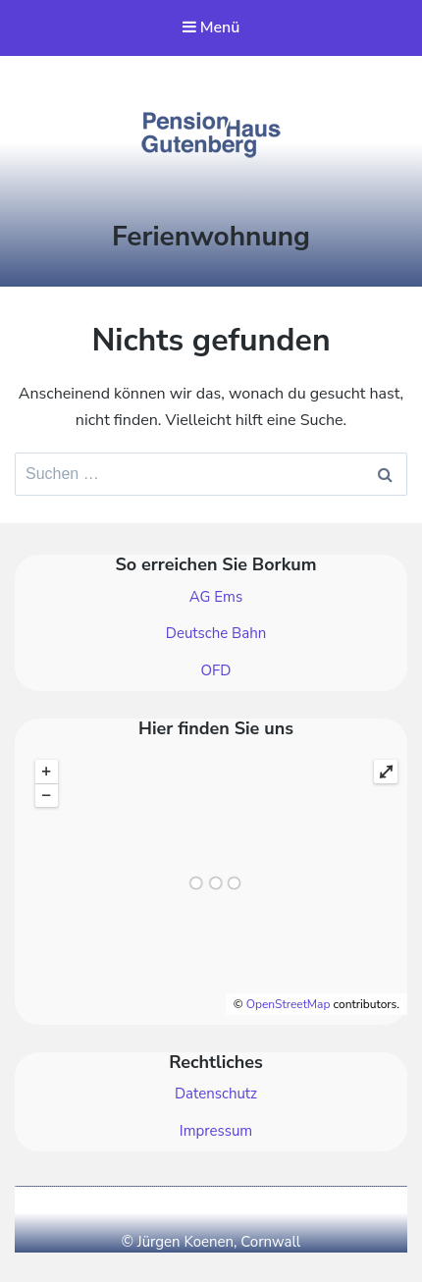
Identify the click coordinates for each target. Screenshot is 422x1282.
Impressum (216, 1131)
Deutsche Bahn (216, 633)
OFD (216, 670)
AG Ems (215, 597)
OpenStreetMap (288, 1004)
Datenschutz (216, 1093)
